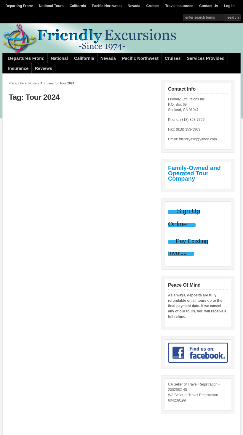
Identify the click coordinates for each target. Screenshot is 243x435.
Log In (229, 6)
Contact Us (208, 6)
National (59, 58)
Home (32, 83)
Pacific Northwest (107, 6)
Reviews (43, 68)
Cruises (152, 6)
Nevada (134, 6)
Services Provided (206, 58)
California (78, 6)
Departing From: (19, 6)
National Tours (51, 6)
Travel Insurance (179, 6)
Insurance (18, 68)
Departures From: (26, 58)
